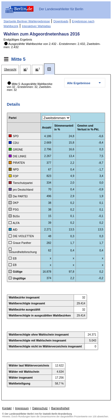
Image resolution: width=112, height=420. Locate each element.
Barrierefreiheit (60, 408)
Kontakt (7, 408)
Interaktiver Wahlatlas (36, 26)
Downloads (60, 21)
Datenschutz (40, 408)
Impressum (22, 408)
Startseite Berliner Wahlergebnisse (27, 21)
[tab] (10, 69)
